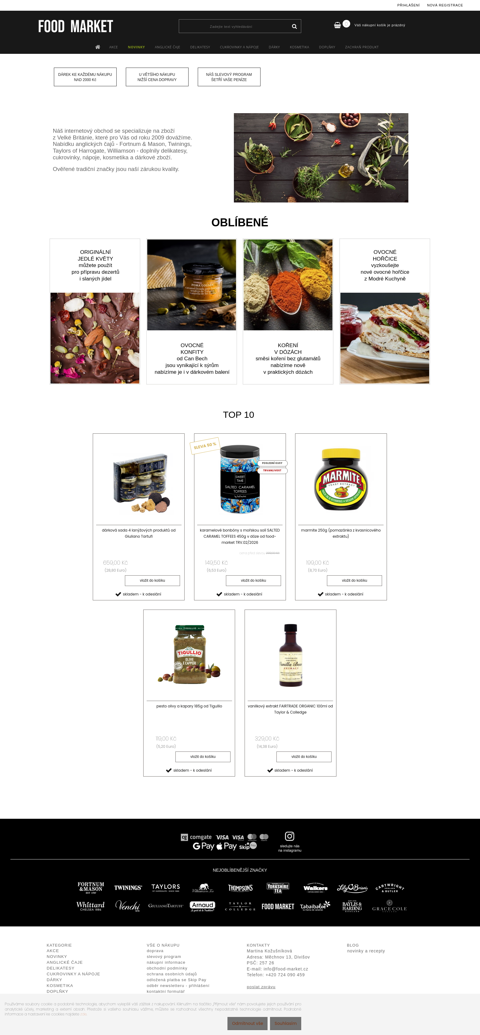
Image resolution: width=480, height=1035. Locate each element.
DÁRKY (274, 47)
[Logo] (75, 26)
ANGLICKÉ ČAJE (167, 47)
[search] (294, 26)
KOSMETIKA (299, 47)
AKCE (113, 47)
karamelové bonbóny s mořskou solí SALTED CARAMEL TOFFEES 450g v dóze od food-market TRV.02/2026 (240, 536)
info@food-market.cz (286, 969)
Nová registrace (445, 5)
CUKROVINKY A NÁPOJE (239, 47)
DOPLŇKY (327, 47)
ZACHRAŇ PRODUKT (362, 47)
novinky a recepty (366, 952)
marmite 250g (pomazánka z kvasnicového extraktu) (341, 533)
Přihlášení (408, 5)
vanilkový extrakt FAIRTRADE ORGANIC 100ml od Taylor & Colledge (290, 710)
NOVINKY (136, 47)
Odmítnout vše (242, 1023)
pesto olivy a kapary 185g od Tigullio (189, 707)
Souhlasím (283, 1023)
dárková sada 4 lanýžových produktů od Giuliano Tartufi (139, 533)
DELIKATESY (200, 47)
